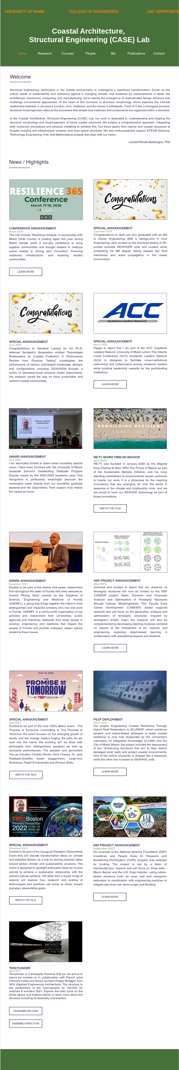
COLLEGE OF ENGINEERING (94, 11)
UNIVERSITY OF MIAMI (24, 11)
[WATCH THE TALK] (25, 775)
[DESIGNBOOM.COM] (25, 1011)
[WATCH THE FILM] (110, 508)
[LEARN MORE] (25, 272)
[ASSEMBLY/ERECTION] (25, 1023)
